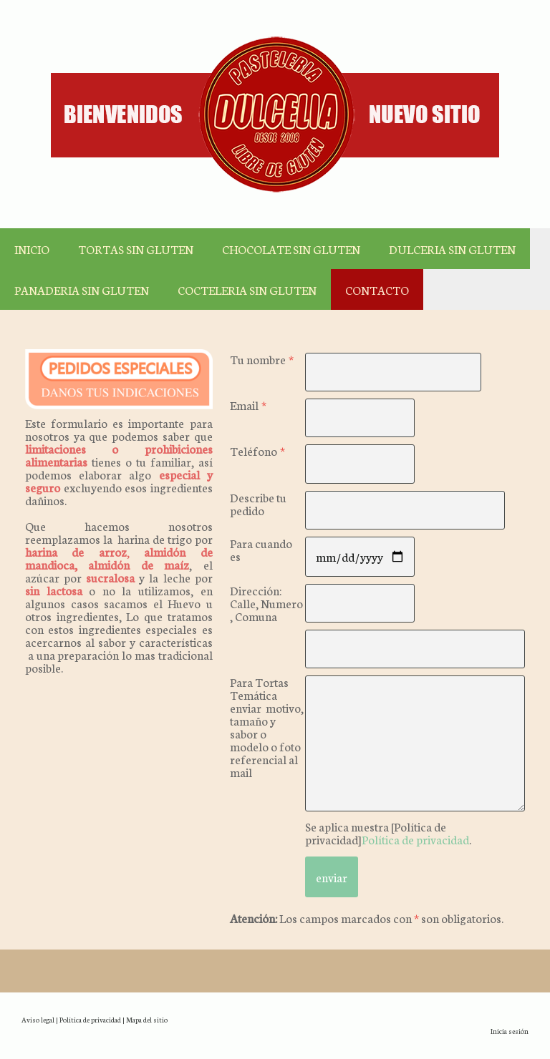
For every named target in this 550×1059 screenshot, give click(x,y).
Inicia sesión (510, 1030)
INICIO (31, 248)
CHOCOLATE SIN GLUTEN (291, 248)
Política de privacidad (415, 839)
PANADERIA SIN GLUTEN (81, 289)
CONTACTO (377, 289)
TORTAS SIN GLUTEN (135, 248)
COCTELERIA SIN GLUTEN (247, 289)
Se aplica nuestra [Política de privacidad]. (388, 832)
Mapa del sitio (147, 1019)
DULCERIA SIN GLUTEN (452, 248)
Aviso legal (37, 1019)
